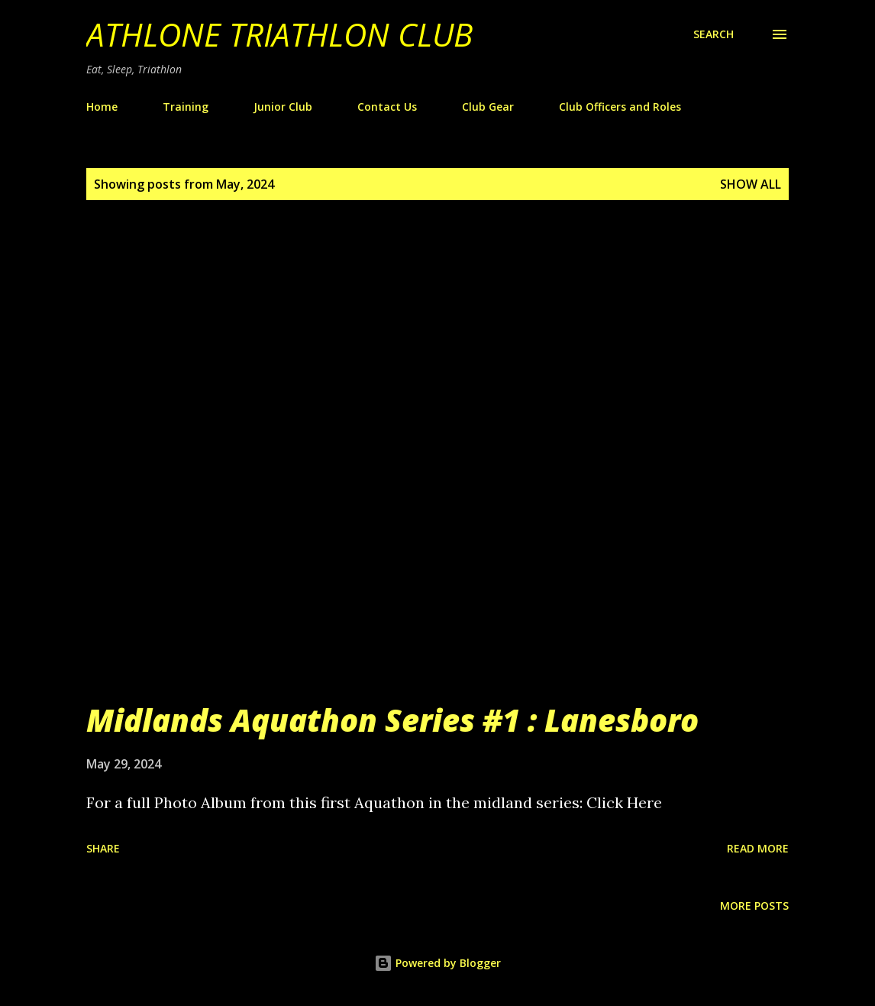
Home (102, 106)
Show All (750, 184)
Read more (758, 848)
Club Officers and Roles (620, 106)
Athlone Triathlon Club (279, 34)
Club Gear (488, 106)
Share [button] (103, 848)
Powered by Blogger (437, 963)
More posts (754, 905)
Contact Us (387, 106)
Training (185, 106)
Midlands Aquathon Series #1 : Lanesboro (392, 720)
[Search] (713, 34)
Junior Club (282, 106)
